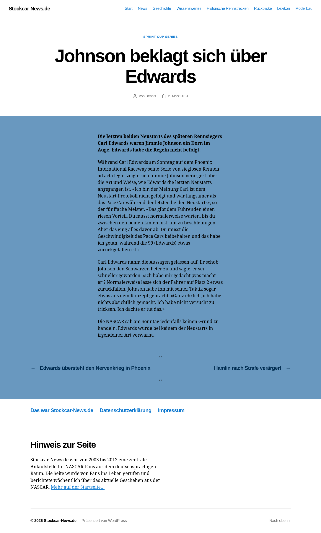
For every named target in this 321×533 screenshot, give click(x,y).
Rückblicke (263, 8)
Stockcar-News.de (29, 8)
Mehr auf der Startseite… (77, 487)
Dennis (150, 96)
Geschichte (162, 8)
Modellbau (303, 8)
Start (129, 8)
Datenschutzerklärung (126, 410)
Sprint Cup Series (160, 36)
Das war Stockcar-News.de (62, 410)
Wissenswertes (188, 8)
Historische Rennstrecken (228, 8)
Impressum (171, 410)
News (142, 8)
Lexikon (283, 8)
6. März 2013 (178, 96)
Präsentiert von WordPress (104, 520)
